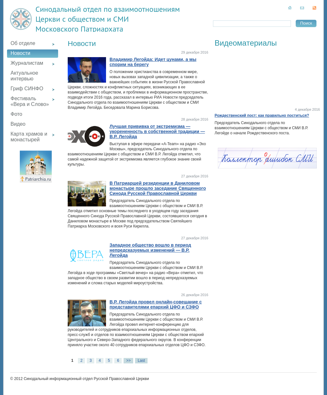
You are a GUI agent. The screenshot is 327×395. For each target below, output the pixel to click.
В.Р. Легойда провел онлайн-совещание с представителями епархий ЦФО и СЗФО (156, 304)
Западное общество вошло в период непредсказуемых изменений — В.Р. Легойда (150, 250)
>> (128, 360)
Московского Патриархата (79, 29)
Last (141, 360)
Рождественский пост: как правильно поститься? (262, 115)
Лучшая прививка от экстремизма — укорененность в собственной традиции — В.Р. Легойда (157, 131)
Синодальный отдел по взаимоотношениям (107, 9)
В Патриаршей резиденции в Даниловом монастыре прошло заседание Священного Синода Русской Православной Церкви (158, 188)
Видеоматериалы (246, 43)
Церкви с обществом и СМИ (82, 19)
